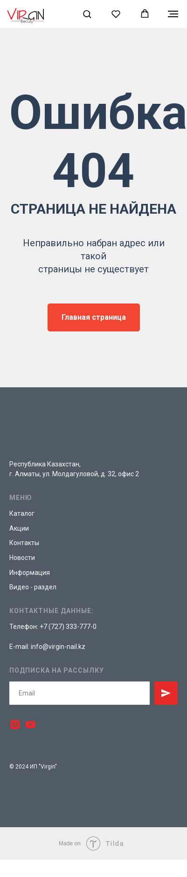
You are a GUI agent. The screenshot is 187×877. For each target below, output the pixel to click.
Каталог (22, 513)
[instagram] (15, 724)
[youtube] (30, 724)
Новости (22, 557)
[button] (87, 13)
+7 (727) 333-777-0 (68, 626)
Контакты (24, 542)
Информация (29, 572)
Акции (19, 528)
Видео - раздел (32, 587)
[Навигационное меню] (173, 14)
